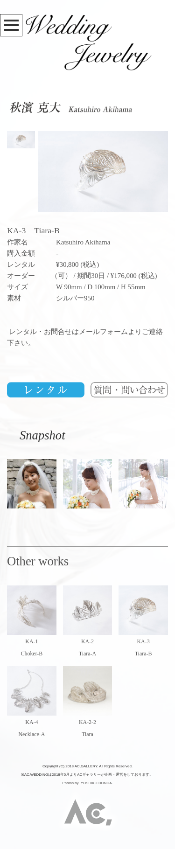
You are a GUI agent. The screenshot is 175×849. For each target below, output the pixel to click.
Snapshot (36, 435)
